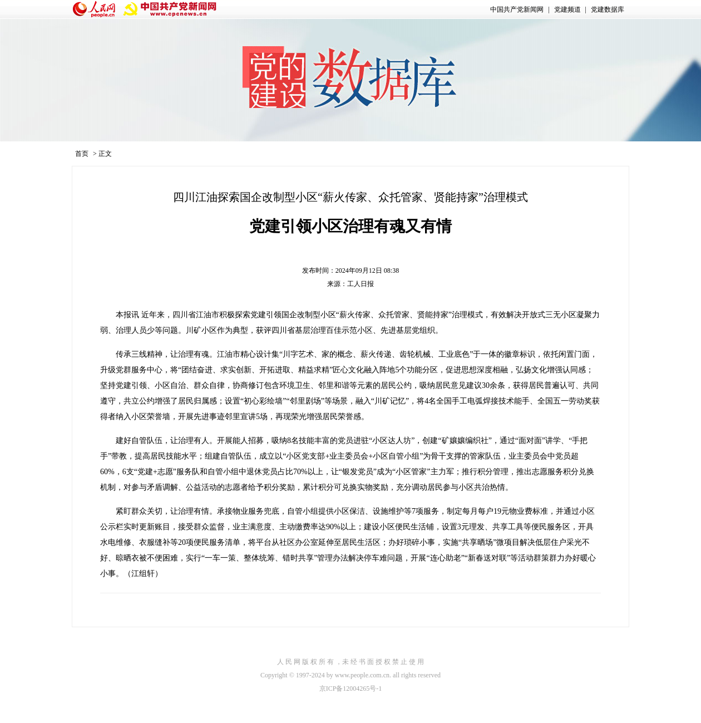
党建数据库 (607, 9)
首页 (81, 154)
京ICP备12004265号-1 (350, 688)
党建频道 (567, 9)
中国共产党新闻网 (517, 9)
